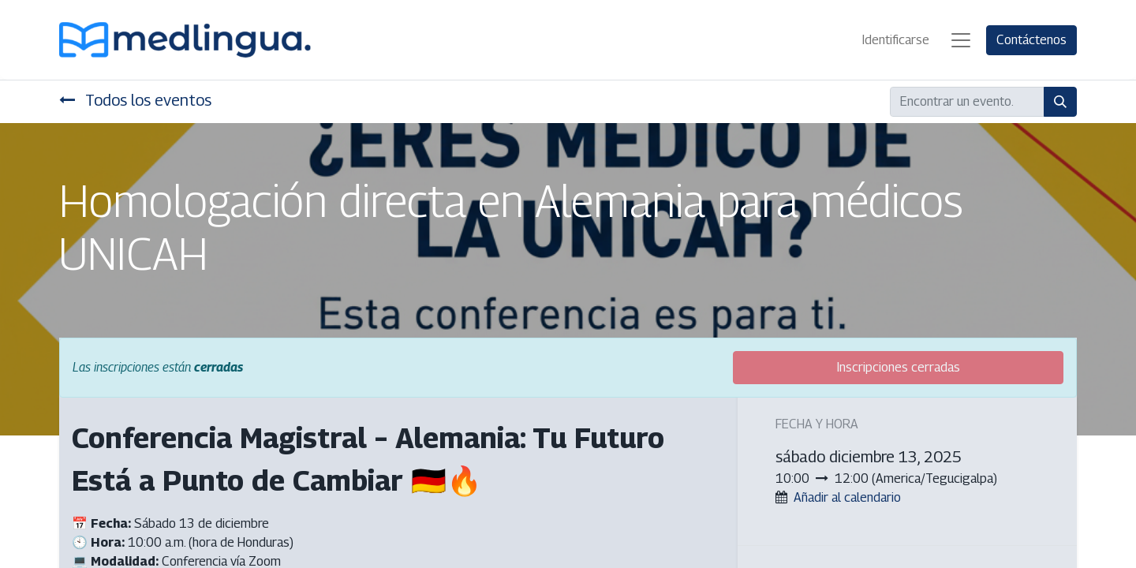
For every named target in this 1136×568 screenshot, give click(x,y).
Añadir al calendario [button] (847, 497)
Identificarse (895, 39)
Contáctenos (1031, 39)
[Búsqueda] (1060, 102)
